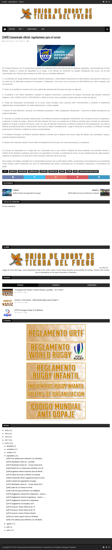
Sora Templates (56, 547)
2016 (7, 443)
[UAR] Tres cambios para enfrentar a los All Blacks (24, 458)
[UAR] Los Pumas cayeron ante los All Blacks (22, 516)
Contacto (21, 2)
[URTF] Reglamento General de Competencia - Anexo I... (26, 494)
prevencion (53, 171)
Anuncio (13, 171)
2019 (7, 434)
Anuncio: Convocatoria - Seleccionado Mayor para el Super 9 (36, 300)
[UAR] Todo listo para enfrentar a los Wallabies (23, 491)
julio (8, 527)
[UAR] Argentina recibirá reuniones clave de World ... (25, 471)
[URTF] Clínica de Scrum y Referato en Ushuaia (23, 475)
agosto (9, 524)
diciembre (10, 446)
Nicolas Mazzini (36, 547)
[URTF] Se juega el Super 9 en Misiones (29, 310)
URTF (20, 29)
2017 (7, 440)
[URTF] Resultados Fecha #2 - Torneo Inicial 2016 (24, 465)
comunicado (33, 171)
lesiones (43, 171)
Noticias (12, 29)
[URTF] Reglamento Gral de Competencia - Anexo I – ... (26, 497)
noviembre (11, 449)
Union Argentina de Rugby (88, 171)
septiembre (11, 456)
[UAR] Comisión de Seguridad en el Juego (21, 481)
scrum (69, 171)
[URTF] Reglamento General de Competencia (22, 500)
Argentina (22, 171)
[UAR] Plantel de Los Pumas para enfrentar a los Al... (25, 468)
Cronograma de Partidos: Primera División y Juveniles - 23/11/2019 (39, 290)
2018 (7, 437)
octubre (10, 452)
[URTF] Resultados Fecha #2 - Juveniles (20, 462)
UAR (42, 29)
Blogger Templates (69, 547)
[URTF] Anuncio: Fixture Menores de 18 (20, 510)
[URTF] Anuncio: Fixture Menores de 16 (20, 507)
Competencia (31, 29)
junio (9, 530)
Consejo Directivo (12, 2)
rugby (62, 171)
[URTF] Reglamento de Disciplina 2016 (20, 504)
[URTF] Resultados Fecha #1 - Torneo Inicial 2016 (24, 484)
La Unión (4, 2)
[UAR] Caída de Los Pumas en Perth (19, 487)
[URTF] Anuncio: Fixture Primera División (21, 513)
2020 (7, 430)
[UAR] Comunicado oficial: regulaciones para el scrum (25, 478)
